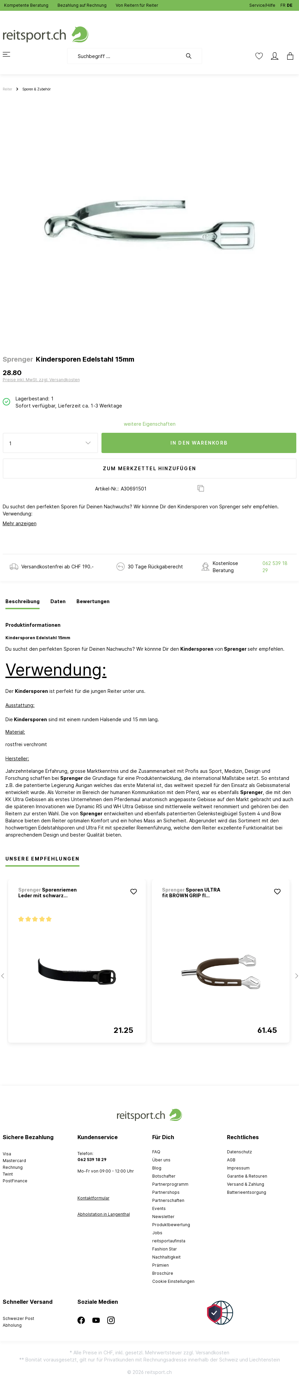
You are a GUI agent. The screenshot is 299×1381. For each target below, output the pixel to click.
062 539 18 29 (275, 566)
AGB (231, 1159)
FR (282, 4)
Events (159, 1208)
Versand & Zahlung (245, 1184)
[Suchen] (192, 56)
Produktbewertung (171, 1224)
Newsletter (163, 1216)
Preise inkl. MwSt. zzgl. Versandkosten (41, 379)
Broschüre (162, 1273)
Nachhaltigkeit (166, 1257)
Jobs (157, 1232)
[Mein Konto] (274, 56)
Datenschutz (239, 1151)
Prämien (160, 1265)
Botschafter (164, 1176)
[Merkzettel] (259, 56)
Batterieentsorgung (246, 1192)
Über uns (161, 1159)
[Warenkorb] (288, 56)
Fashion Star (164, 1248)
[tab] (22, 601)
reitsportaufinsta (168, 1240)
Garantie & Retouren (247, 1176)
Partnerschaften (168, 1200)
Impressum (238, 1168)
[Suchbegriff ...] (124, 56)
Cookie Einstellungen (173, 1281)
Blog (156, 1168)
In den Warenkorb (199, 443)
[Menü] (10, 54)
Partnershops (166, 1192)
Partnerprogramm (170, 1184)
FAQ (156, 1151)
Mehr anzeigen (20, 523)
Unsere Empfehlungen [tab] (42, 859)
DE (290, 4)
